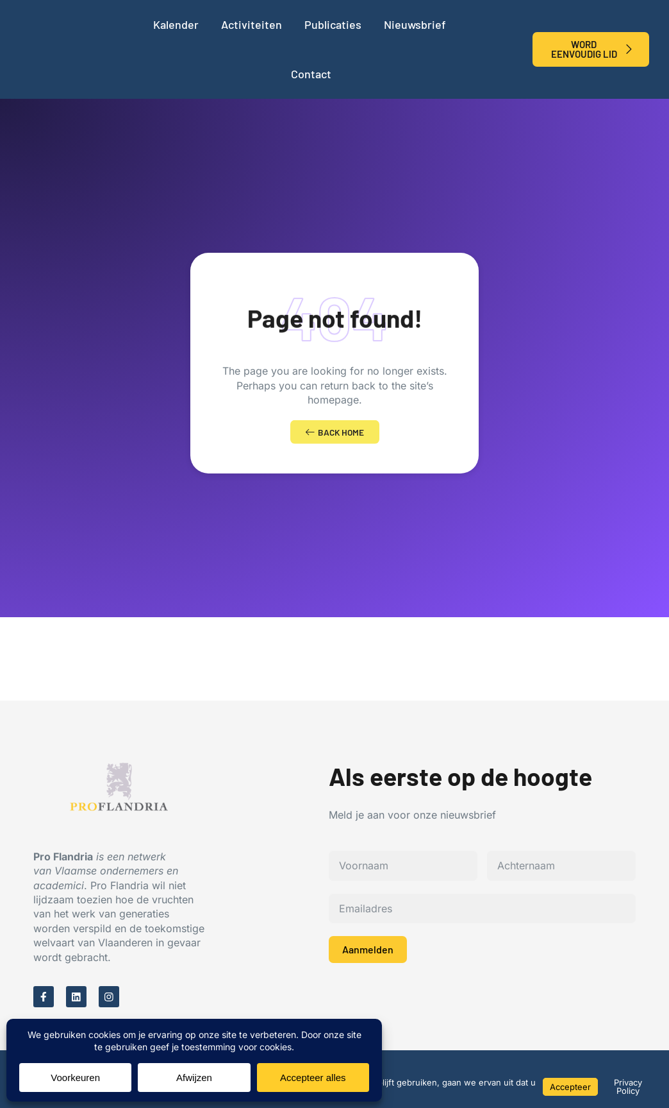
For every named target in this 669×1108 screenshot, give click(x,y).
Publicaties (332, 24)
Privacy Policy (628, 1086)
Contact (311, 74)
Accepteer (570, 1087)
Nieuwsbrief (415, 24)
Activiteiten (251, 24)
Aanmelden (367, 953)
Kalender (176, 24)
